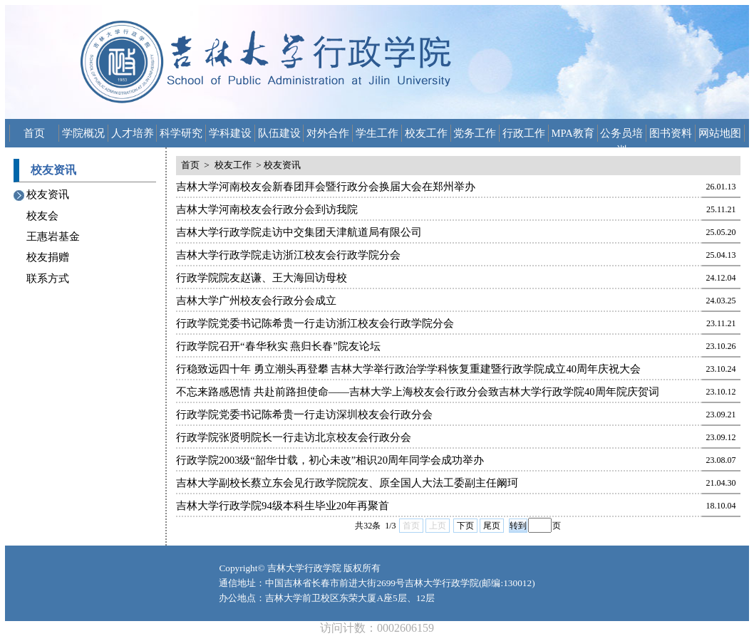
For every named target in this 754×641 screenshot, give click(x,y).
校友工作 (426, 133)
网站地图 (719, 133)
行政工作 (523, 133)
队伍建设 (279, 133)
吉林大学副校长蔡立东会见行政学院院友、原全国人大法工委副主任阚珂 (347, 483)
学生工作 (377, 133)
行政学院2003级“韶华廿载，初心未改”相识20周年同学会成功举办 (330, 460)
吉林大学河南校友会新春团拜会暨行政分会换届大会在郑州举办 (325, 186)
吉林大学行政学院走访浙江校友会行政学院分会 (288, 255)
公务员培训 (621, 134)
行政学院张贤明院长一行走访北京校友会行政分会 (293, 437)
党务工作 (474, 133)
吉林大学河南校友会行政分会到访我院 (267, 209)
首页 (34, 133)
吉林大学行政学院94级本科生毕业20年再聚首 (282, 505)
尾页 (491, 526)
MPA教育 (573, 133)
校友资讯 (47, 194)
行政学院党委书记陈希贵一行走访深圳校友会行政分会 (304, 414)
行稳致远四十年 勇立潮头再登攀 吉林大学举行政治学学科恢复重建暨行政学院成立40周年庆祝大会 (408, 369)
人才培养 (132, 133)
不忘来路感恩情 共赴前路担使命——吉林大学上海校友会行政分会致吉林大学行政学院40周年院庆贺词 (417, 391)
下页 (465, 526)
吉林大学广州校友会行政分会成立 (256, 300)
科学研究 (181, 133)
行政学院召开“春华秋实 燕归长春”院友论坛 (278, 346)
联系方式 (47, 278)
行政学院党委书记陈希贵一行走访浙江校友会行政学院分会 (315, 323)
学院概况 (83, 133)
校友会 (42, 216)
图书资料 (670, 133)
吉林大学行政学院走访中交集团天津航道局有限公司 (299, 232)
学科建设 (230, 133)
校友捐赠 (47, 257)
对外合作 (327, 133)
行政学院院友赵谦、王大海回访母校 (261, 277)
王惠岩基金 (53, 236)
